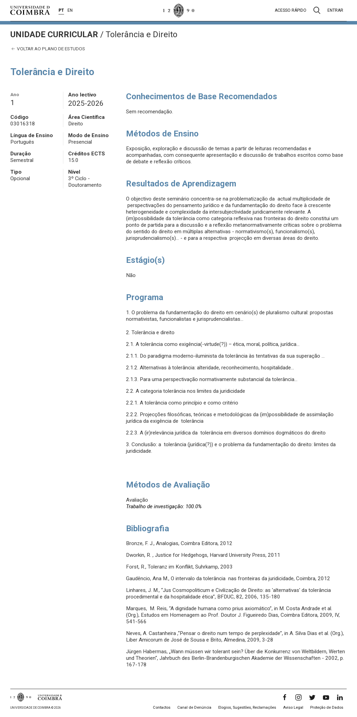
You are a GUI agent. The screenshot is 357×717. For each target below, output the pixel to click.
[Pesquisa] (317, 10)
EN (70, 10)
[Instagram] (298, 697)
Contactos (161, 707)
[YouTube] (326, 697)
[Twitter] (312, 697)
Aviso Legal (293, 707)
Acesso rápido (290, 10)
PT (61, 10)
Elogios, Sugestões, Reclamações (247, 707)
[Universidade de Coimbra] (30, 10)
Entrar (335, 10)
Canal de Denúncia (194, 707)
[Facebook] (285, 697)
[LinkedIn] (340, 697)
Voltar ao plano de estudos (47, 49)
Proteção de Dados (326, 707)
